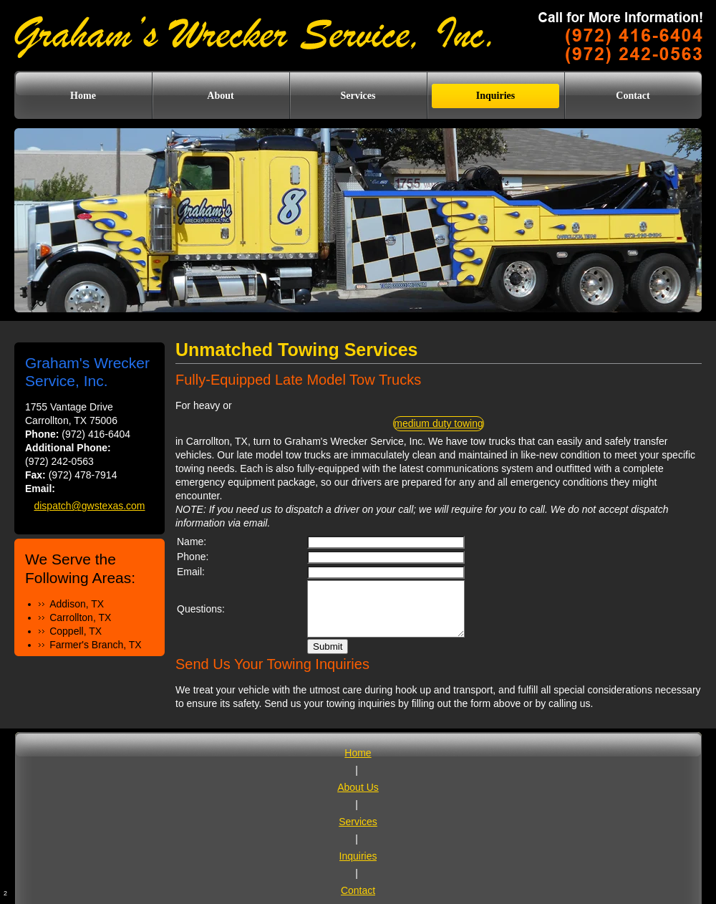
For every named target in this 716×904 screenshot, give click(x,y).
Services (358, 821)
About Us (358, 787)
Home (357, 753)
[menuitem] (83, 96)
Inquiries (358, 856)
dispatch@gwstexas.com (89, 505)
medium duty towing (438, 423)
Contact (358, 890)
